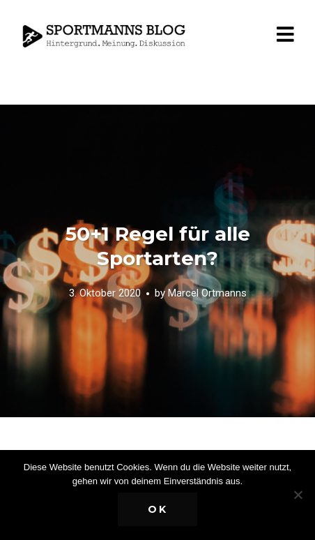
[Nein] (298, 495)
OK (158, 509)
